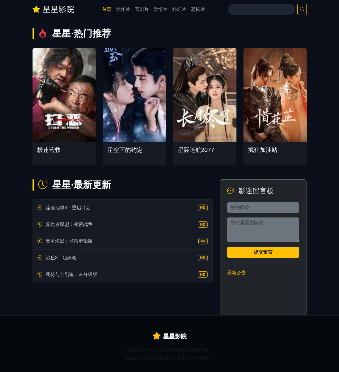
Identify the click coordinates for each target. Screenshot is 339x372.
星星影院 (53, 9)
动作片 (123, 9)
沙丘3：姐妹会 (61, 257)
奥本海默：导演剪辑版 (69, 241)
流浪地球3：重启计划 (68, 207)
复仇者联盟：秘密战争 (69, 224)
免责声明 (185, 358)
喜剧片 (142, 9)
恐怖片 (198, 9)
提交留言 (263, 252)
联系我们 (205, 358)
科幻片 (179, 9)
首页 (106, 9)
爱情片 (161, 9)
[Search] (261, 9)
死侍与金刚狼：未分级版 (71, 274)
